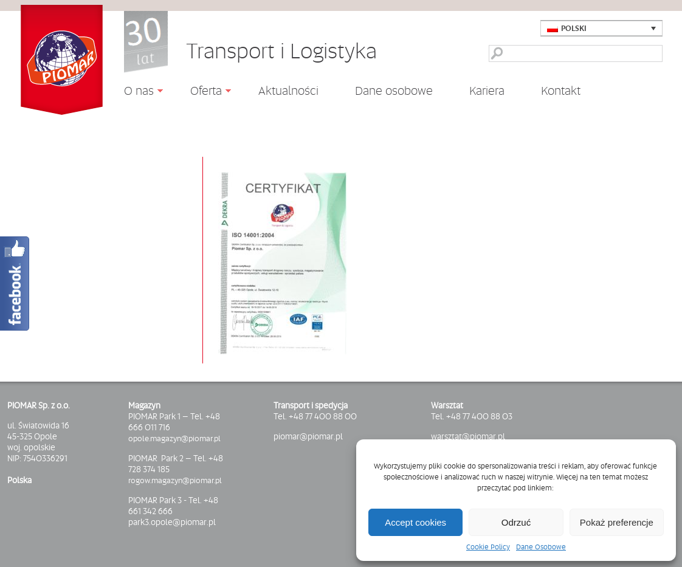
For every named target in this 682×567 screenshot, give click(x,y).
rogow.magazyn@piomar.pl (175, 480)
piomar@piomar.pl (308, 436)
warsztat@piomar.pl (468, 436)
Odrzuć (516, 522)
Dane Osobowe (541, 547)
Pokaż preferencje (616, 522)
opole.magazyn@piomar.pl (174, 438)
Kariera (487, 90)
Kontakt (560, 90)
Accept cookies (415, 522)
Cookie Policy (488, 547)
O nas (134, 92)
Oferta (201, 92)
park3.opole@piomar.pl (172, 522)
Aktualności (288, 90)
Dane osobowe (394, 90)
